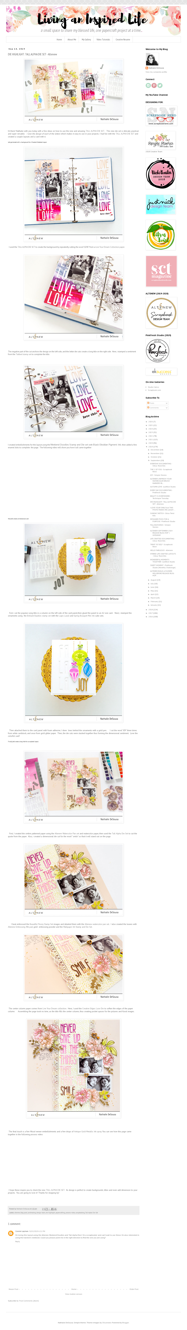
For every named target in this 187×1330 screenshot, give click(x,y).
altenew (17, 1213)
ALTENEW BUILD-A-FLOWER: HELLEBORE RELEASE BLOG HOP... (162, 573)
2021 (151, 439)
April (153, 594)
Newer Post (13, 1289)
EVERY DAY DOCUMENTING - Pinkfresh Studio (161, 491)
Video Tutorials (103, 39)
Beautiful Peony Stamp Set (41, 924)
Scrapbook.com (154, 390)
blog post (24, 1213)
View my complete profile (156, 72)
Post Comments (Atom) (29, 1301)
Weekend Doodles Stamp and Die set (69, 444)
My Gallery (86, 39)
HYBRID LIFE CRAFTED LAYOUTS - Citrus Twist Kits (163, 555)
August (154, 580)
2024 (151, 429)
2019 (151, 446)
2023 (151, 432)
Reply (17, 1241)
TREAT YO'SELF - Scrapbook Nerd (161, 545)
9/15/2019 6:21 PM (37, 1231)
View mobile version (73, 1294)
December (155, 450)
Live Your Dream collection (54, 1008)
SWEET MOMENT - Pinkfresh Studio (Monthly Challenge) (163, 566)
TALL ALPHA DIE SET (95, 131)
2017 (151, 613)
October (154, 457)
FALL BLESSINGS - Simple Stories (160, 526)
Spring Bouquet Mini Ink (84, 615)
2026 (151, 421)
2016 (151, 616)
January (154, 605)
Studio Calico (153, 387)
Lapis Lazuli (63, 615)
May (153, 591)
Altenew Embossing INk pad (20, 927)
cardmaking (32, 1213)
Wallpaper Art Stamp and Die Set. (77, 927)
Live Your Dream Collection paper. (110, 247)
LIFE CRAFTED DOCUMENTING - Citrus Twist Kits (162, 539)
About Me (72, 39)
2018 (151, 609)
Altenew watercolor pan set (97, 924)
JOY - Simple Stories (158, 475)
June (153, 587)
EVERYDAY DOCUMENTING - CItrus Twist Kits (161, 464)
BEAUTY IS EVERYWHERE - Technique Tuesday (160, 497)
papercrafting (60, 1213)
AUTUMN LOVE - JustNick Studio (163, 487)
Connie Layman (21, 1231)
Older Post (134, 1289)
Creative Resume (123, 39)
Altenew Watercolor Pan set (67, 833)
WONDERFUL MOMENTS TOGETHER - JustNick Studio (162, 560)
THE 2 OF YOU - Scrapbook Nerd (161, 470)
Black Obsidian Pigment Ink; (107, 444)
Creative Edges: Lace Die (93, 1008)
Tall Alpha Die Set (120, 833)
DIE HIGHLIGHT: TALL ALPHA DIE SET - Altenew (163, 503)
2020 (151, 443)
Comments (153, 408)
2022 (151, 436)
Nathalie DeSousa (156, 68)
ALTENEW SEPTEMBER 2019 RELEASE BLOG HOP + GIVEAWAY (161, 533)
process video (70, 1213)
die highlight (50, 1213)
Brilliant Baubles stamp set (39, 615)
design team (40, 1213)
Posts (150, 403)
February (154, 601)
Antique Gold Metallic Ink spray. (88, 1131)
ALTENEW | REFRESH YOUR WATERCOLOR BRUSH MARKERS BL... (161, 481)
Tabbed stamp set (23, 354)
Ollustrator (106, 1322)
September (155, 460)
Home (59, 39)
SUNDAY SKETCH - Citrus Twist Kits (162, 514)
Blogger (125, 1322)
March (153, 598)
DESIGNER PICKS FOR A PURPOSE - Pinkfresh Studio (162, 520)
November (155, 453)
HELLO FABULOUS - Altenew (161, 550)
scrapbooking (80, 1213)
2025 (151, 425)
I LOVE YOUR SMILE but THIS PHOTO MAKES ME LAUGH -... (163, 508)
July (152, 583)
